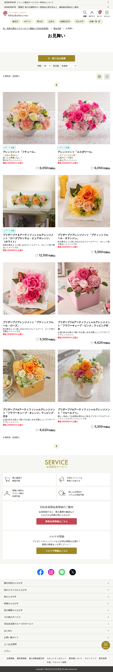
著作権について (75, 658)
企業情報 (10, 658)
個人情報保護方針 (36, 658)
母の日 (40, 21)
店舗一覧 (94, 21)
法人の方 (80, 21)
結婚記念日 (65, 21)
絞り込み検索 (57, 58)
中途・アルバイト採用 (56, 662)
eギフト (27, 21)
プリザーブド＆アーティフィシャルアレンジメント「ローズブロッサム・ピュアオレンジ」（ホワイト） (28, 238)
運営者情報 (21, 658)
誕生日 (15, 21)
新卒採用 (103, 658)
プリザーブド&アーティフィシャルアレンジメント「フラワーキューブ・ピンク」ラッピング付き (84, 325)
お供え (51, 21)
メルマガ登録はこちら (56, 550)
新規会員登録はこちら (56, 521)
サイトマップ (90, 658)
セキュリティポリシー (56, 658)
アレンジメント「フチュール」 (20, 151)
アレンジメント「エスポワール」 (76, 151)
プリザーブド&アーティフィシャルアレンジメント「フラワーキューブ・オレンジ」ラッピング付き (29, 413)
